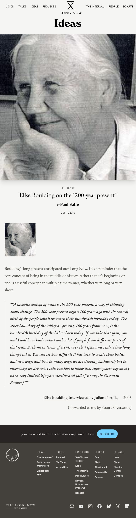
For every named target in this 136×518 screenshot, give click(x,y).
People (114, 6)
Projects (49, 6)
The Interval (95, 6)
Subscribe (107, 433)
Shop (117, 462)
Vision (10, 6)
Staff (97, 462)
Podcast (60, 457)
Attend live (62, 467)
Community (101, 472)
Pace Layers (82, 475)
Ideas (34, 6)
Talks (22, 6)
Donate (128, 6)
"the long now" (45, 457)
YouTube (61, 462)
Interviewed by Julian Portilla (93, 397)
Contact (118, 475)
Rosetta (79, 492)
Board (98, 457)
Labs (78, 465)
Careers (99, 477)
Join (116, 457)
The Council (101, 467)
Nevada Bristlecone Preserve (81, 484)
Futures (68, 188)
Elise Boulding (55, 397)
